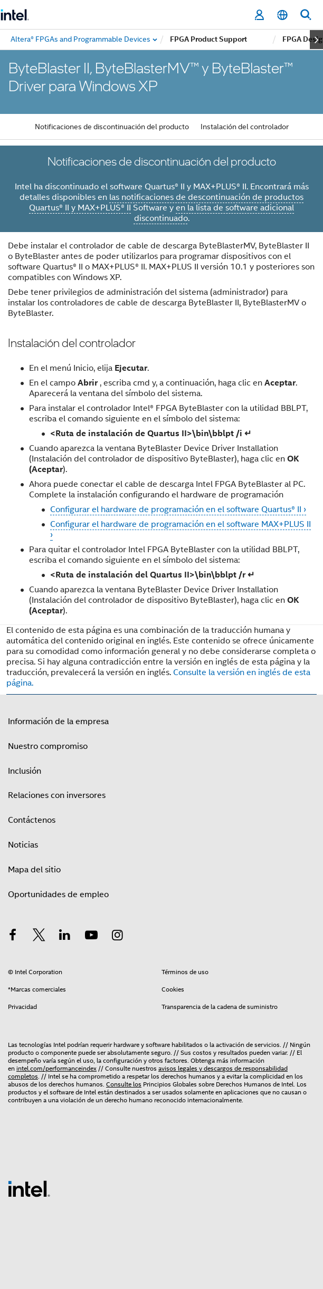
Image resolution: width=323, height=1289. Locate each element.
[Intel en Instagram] (117, 936)
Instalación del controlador (245, 126)
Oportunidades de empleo (58, 894)
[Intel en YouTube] (91, 936)
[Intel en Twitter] (39, 936)
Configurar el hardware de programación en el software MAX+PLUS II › (180, 529)
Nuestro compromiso (48, 746)
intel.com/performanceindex (56, 1068)
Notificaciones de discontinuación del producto (112, 126)
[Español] (282, 15)
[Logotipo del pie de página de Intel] (29, 1188)
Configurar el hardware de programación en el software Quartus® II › (178, 509)
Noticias (23, 845)
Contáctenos (31, 820)
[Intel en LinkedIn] (65, 936)
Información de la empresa (58, 721)
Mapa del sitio (34, 869)
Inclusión (24, 771)
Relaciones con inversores (57, 795)
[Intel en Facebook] (13, 936)
